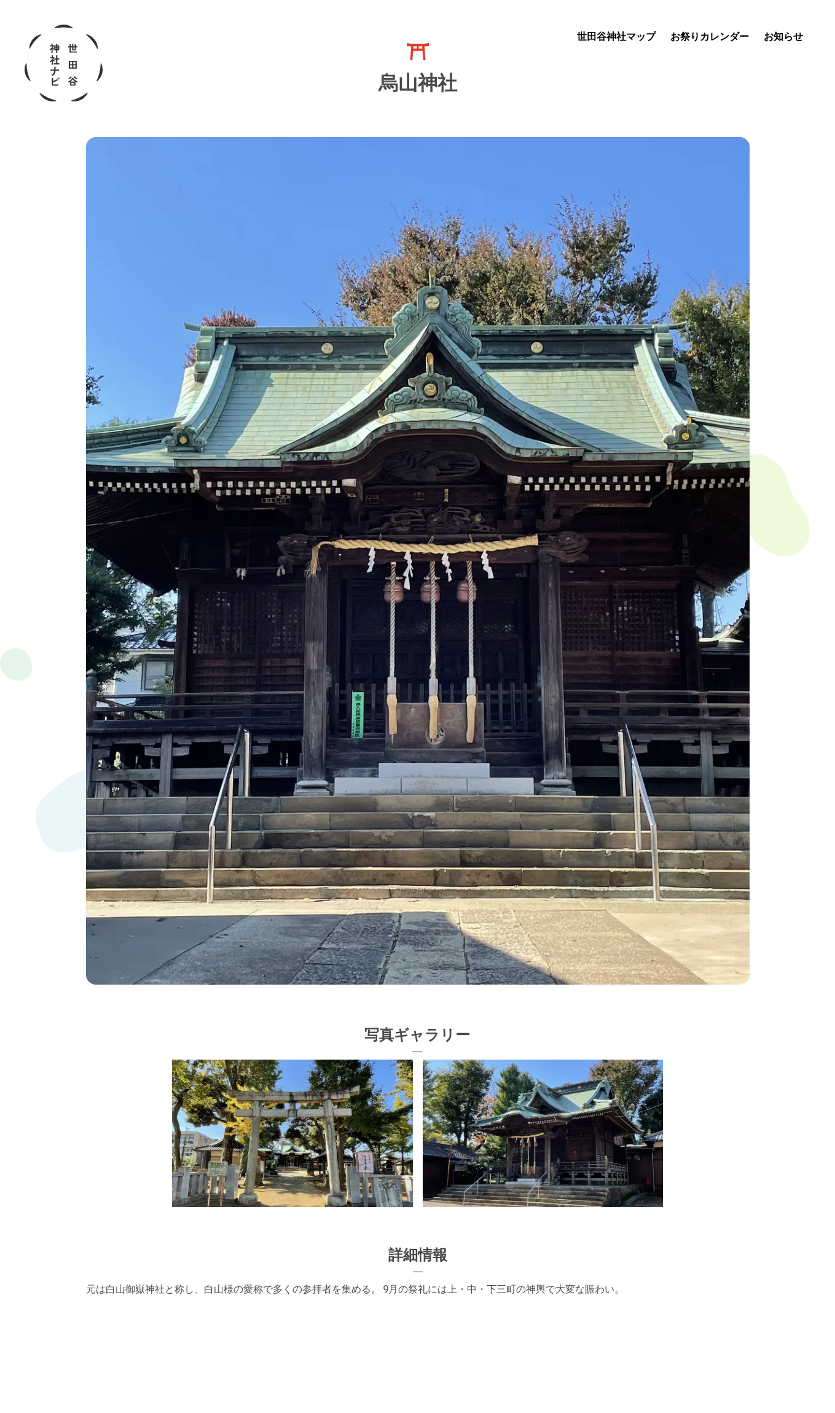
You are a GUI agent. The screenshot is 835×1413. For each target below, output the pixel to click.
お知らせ (783, 36)
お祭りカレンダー (709, 36)
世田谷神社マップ (616, 36)
